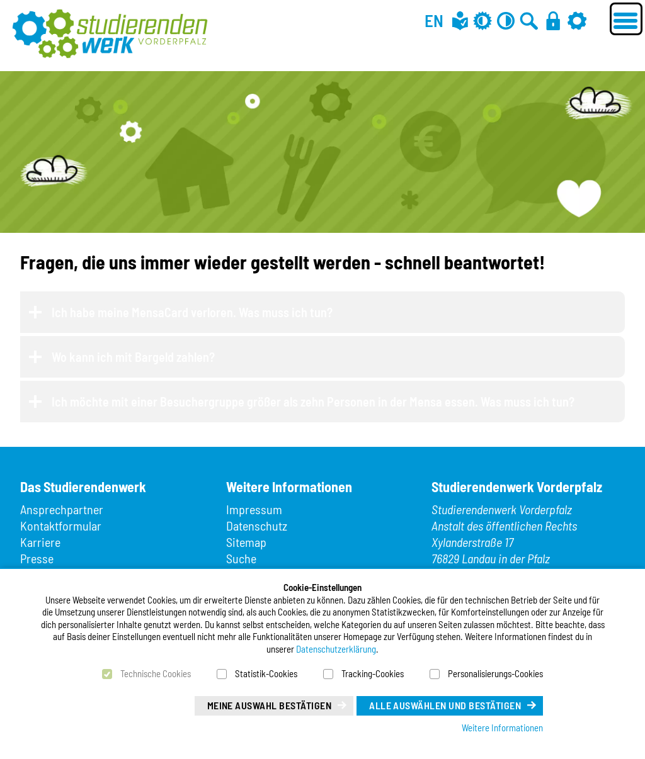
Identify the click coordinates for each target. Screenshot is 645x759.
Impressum (254, 509)
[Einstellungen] (577, 20)
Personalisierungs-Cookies (495, 673)
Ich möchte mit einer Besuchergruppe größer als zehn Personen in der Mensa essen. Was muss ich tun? (313, 401)
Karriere (40, 541)
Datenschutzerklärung (336, 649)
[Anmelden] (553, 20)
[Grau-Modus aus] (482, 20)
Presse (37, 558)
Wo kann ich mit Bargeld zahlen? (133, 356)
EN (434, 20)
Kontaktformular (60, 525)
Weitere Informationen (502, 727)
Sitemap (246, 541)
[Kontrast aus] (506, 20)
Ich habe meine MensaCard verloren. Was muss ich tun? (192, 312)
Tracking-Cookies (372, 673)
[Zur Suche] (529, 20)
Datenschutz (256, 525)
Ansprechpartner (61, 509)
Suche (241, 558)
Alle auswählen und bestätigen (445, 705)
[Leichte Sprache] (460, 20)
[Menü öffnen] (626, 18)
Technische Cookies (155, 673)
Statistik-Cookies (266, 673)
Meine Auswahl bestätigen (269, 705)
